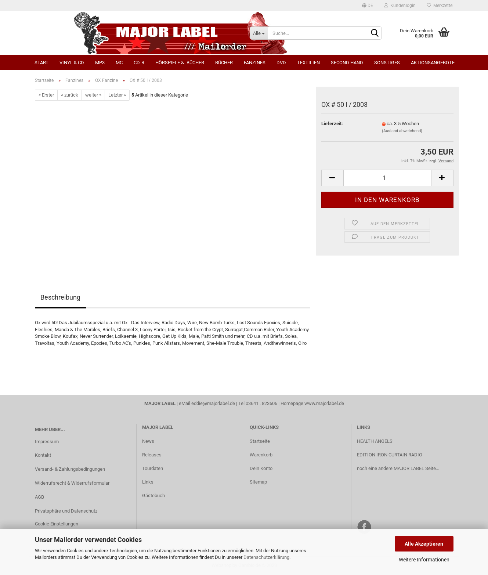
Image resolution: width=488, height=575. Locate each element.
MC (119, 62)
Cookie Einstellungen (56, 524)
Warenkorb (261, 455)
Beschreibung (60, 297)
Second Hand (347, 62)
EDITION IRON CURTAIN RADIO (389, 455)
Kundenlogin (400, 5)
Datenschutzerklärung (266, 557)
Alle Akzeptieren (424, 544)
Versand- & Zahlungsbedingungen (70, 469)
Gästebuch (153, 495)
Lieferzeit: (332, 123)
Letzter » (117, 95)
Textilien (308, 62)
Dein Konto (261, 468)
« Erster (46, 95)
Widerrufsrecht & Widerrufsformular (72, 483)
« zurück (69, 95)
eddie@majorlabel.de (213, 403)
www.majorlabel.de (324, 403)
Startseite (260, 441)
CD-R (139, 62)
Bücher (224, 62)
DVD (281, 62)
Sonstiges (387, 62)
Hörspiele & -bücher (179, 62)
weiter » (93, 95)
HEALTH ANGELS (375, 441)
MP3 (100, 62)
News (148, 441)
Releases (152, 455)
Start (41, 62)
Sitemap (258, 482)
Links (147, 482)
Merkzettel (440, 5)
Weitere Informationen (424, 560)
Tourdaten (152, 468)
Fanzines (254, 62)
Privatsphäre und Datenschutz (66, 511)
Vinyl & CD (71, 62)
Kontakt (43, 455)
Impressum (47, 441)
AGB (39, 497)
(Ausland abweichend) (402, 131)
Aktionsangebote (433, 62)
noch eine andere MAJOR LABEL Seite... (398, 468)
